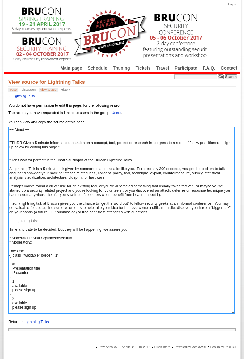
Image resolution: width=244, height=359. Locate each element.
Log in (232, 4)
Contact (229, 68)
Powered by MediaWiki (190, 346)
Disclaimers (162, 346)
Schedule (97, 68)
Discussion (28, 89)
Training (121, 68)
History (65, 89)
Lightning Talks (24, 96)
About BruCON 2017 (136, 346)
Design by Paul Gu (223, 346)
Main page (71, 68)
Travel (162, 68)
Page (13, 89)
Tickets (143, 68)
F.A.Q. (209, 68)
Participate (186, 68)
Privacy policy (108, 346)
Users (116, 113)
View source (48, 89)
